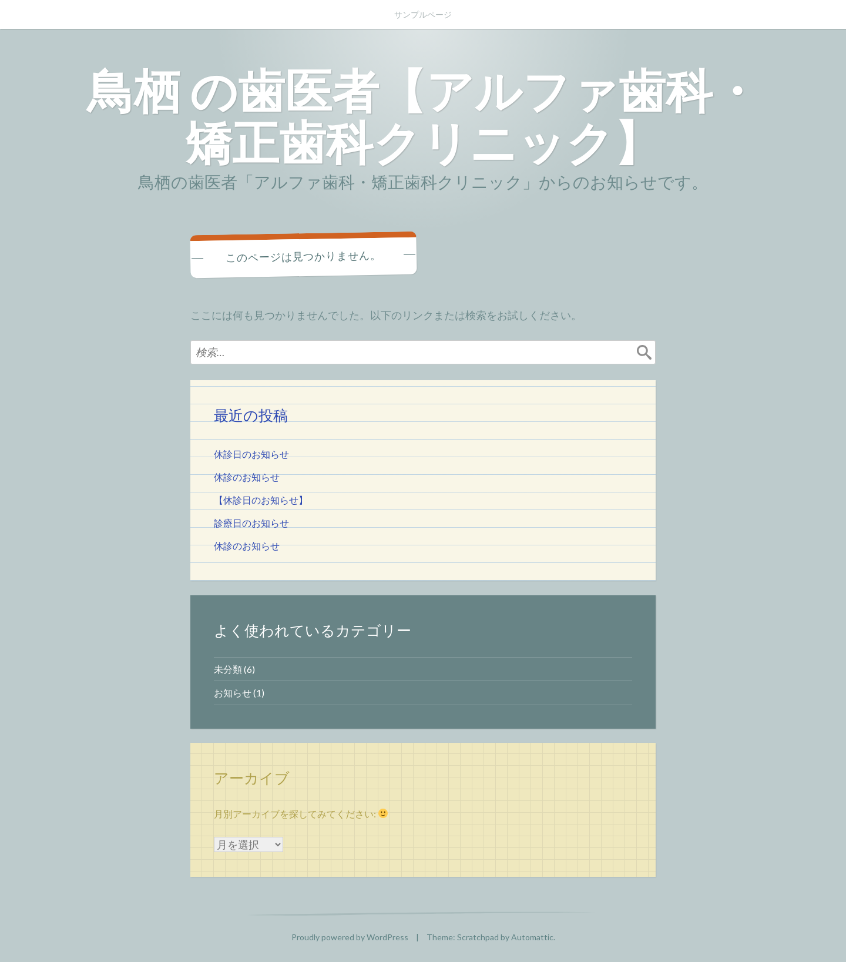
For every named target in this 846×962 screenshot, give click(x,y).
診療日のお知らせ (251, 522)
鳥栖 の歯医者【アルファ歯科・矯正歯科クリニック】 (423, 116)
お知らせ (232, 692)
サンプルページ (423, 14)
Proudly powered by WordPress (349, 937)
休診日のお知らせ (251, 454)
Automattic (532, 937)
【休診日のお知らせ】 (261, 499)
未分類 (228, 669)
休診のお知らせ (247, 476)
